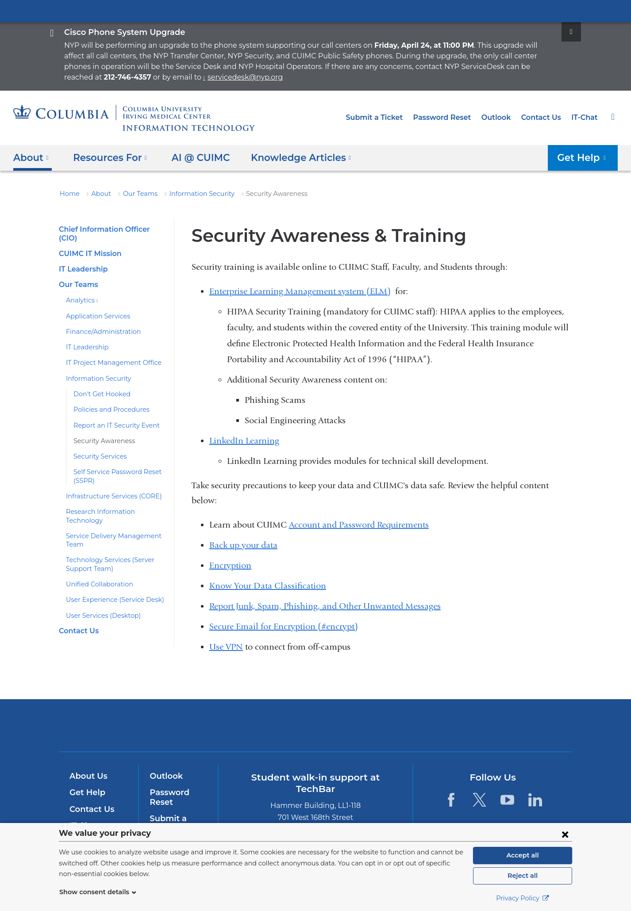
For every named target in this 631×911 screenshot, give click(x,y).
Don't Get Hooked (98, 385)
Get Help (85, 792)
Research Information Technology (113, 503)
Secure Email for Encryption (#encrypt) (283, 626)
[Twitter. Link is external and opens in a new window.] (479, 799)
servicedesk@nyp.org (103, 77)
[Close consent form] (565, 834)
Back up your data (243, 545)
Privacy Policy (522, 898)
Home (68, 193)
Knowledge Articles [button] (290, 157)
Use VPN (226, 647)
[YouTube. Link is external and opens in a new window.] (507, 799)
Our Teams (132, 193)
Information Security (188, 193)
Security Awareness (101, 432)
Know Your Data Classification (267, 586)
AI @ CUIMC (193, 157)
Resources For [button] (107, 157)
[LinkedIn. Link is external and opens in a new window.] (535, 799)
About (96, 193)
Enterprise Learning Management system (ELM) (300, 291)
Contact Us (544, 117)
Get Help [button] (585, 157)
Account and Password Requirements (359, 525)
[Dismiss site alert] (571, 32)
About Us (87, 776)
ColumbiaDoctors (379, 725)
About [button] (31, 157)
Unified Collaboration (95, 566)
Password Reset (450, 117)
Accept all (523, 855)
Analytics (80, 291)
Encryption (230, 565)
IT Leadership (82, 260)
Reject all (522, 875)
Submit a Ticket (387, 117)
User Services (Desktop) (100, 598)
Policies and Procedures (107, 401)
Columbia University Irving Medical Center (315, 10)
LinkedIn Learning (244, 441)
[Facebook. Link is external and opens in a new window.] (451, 799)
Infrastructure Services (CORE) (110, 487)
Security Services (98, 448)
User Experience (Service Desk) (111, 582)
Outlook (502, 117)
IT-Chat (585, 117)
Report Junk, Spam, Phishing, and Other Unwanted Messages (325, 606)
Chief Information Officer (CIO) (110, 229)
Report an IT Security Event (112, 416)
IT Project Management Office (108, 354)
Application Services (94, 307)
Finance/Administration (98, 323)
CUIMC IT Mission (89, 245)
